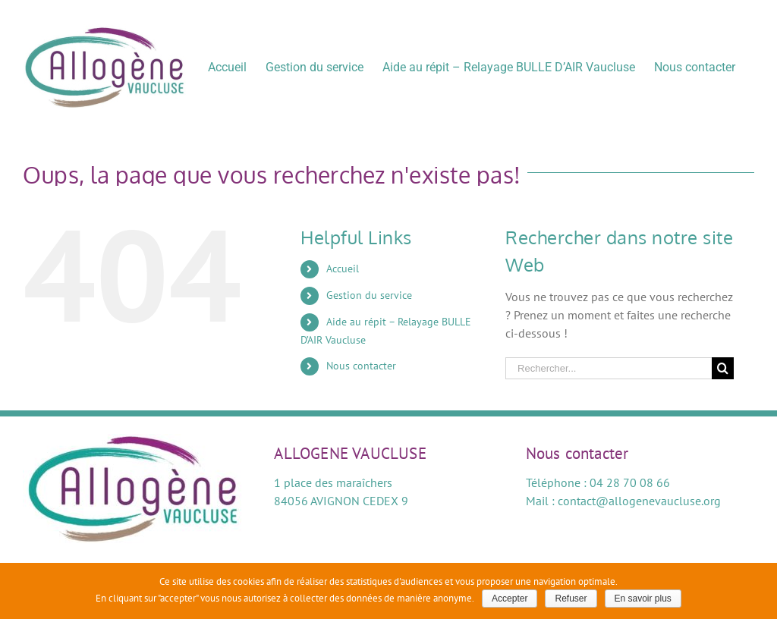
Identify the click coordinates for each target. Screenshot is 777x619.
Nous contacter (361, 365)
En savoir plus (643, 598)
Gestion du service (369, 295)
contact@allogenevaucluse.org (639, 500)
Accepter (509, 598)
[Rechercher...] (608, 368)
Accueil (342, 268)
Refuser (571, 598)
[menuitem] (227, 66)
